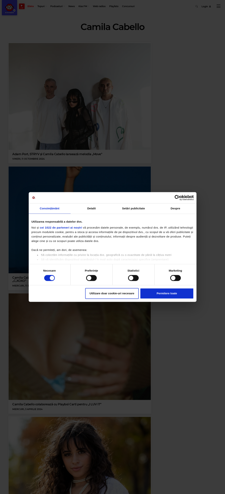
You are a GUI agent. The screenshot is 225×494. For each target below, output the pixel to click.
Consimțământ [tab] (49, 208)
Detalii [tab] (91, 208)
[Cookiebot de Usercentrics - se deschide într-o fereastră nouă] (177, 197)
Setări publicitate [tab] (133, 208)
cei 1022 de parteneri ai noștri (61, 227)
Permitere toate (167, 293)
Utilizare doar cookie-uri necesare (111, 293)
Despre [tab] (175, 208)
